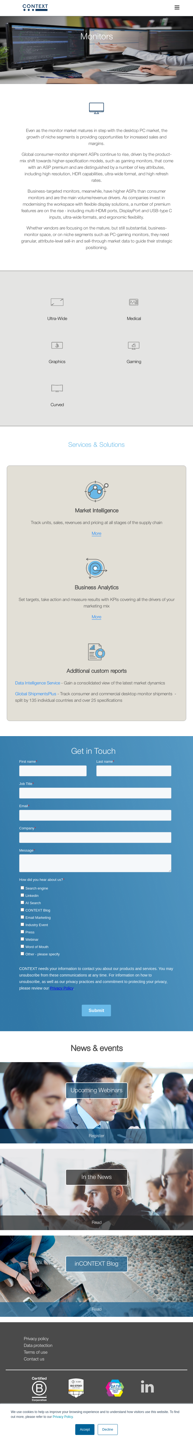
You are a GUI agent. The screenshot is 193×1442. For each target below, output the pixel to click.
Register (96, 1136)
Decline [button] (107, 1429)
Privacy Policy (62, 1417)
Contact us (34, 1359)
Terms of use (35, 1352)
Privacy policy (36, 1339)
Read (97, 1223)
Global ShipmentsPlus (35, 694)
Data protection (38, 1346)
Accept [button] (85, 1429)
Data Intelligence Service (37, 683)
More (96, 534)
